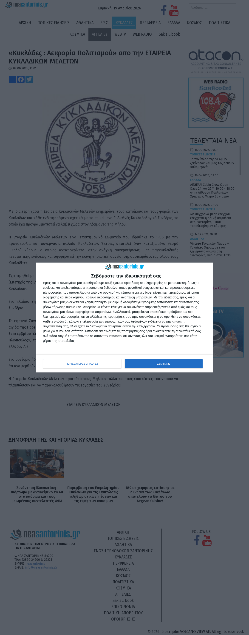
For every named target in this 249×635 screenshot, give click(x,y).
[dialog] (124, 318)
